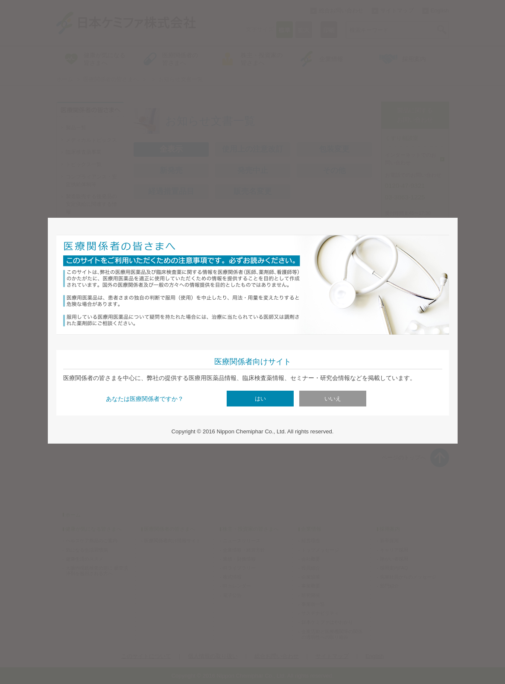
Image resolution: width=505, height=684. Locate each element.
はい (260, 398)
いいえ (332, 398)
